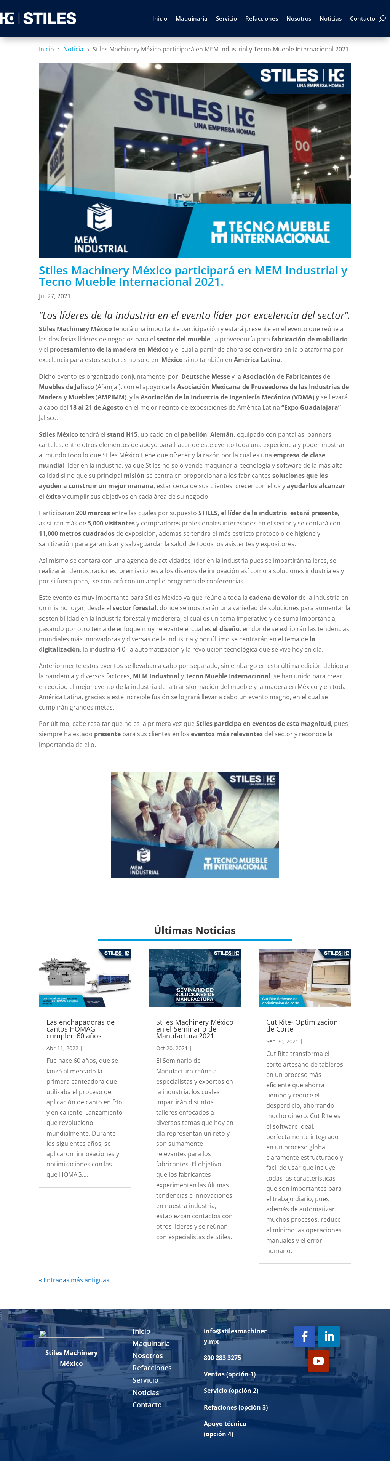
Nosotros (298, 18)
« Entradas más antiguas (74, 1280)
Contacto (362, 18)
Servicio (226, 18)
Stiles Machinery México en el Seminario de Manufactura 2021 (194, 1028)
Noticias (331, 18)
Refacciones (261, 18)
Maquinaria (192, 18)
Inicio (159, 18)
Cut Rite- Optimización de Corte (302, 1025)
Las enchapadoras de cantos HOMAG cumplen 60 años (80, 1028)
